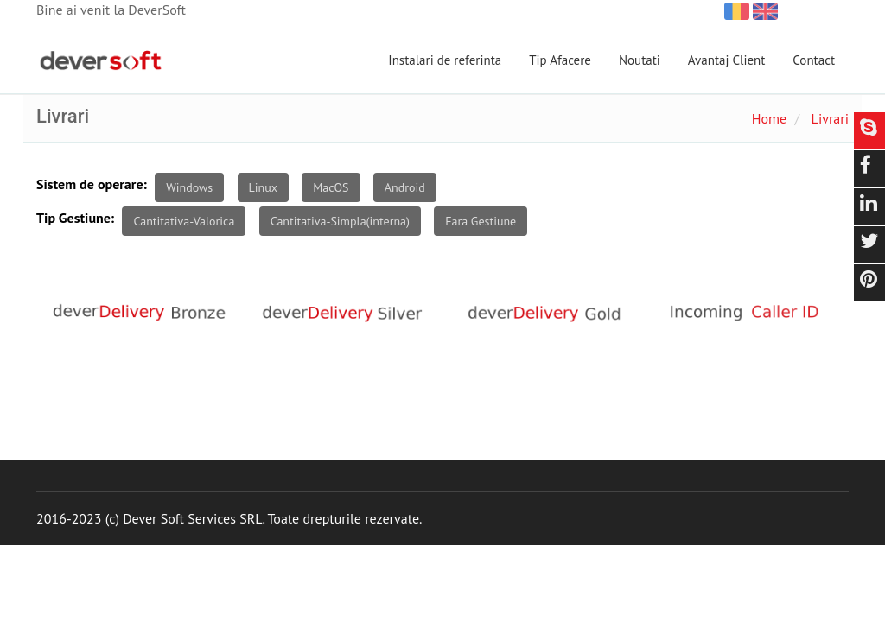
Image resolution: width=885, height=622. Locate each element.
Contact (814, 60)
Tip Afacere (560, 60)
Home (769, 118)
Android (405, 187)
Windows (189, 187)
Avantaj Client (727, 60)
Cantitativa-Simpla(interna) (340, 221)
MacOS (330, 187)
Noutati (639, 60)
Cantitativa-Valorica (183, 221)
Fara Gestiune (480, 221)
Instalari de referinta (444, 60)
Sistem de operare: (91, 184)
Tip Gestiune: (75, 217)
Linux (263, 187)
